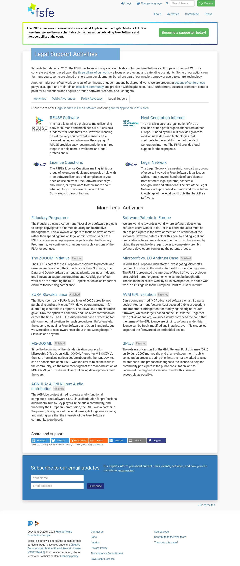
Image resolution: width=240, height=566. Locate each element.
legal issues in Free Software (76, 108)
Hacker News (80, 440)
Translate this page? (166, 542)
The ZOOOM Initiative (50, 258)
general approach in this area (129, 108)
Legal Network (154, 162)
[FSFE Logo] (41, 10)
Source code (161, 531)
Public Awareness (64, 98)
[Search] (167, 3)
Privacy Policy (99, 548)
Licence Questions (66, 162)
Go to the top (207, 505)
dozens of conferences (190, 82)
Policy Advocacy (92, 98)
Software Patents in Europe (146, 217)
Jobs (94, 537)
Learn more (98, 444)
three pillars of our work (93, 72)
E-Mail (138, 440)
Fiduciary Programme (50, 217)
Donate (206, 3)
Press (208, 14)
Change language (149, 3)
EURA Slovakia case (49, 294)
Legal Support (117, 98)
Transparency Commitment (107, 553)
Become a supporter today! (184, 32)
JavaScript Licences (102, 559)
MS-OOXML (41, 343)
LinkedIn (119, 440)
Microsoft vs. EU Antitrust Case (150, 258)
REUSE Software (64, 118)
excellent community (90, 86)
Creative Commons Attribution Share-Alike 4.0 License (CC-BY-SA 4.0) (54, 548)
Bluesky (60, 440)
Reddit (100, 440)
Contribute (192, 14)
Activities (173, 14)
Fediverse (41, 440)
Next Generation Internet (163, 118)
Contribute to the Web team (170, 537)
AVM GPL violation (139, 294)
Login (126, 3)
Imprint (95, 542)
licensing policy (69, 556)
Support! (158, 440)
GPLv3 (128, 343)
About (158, 14)
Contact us (97, 531)
